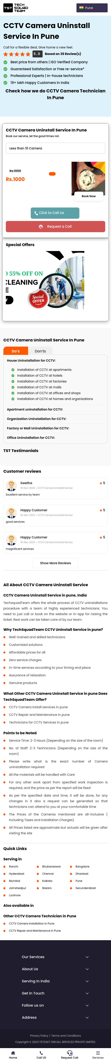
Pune (79, 881)
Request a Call (59, 226)
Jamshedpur (17, 888)
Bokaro (47, 888)
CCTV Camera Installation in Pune (31, 923)
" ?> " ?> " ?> (55, 148)
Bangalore (82, 866)
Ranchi (13, 866)
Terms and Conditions (66, 1036)
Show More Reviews (55, 563)
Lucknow (15, 895)
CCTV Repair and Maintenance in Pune (35, 931)
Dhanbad (82, 874)
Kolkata (47, 881)
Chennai (48, 874)
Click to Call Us (51, 212)
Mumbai (14, 881)
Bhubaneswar (51, 866)
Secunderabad (86, 888)
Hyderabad (16, 874)
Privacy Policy (39, 1036)
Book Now (88, 196)
